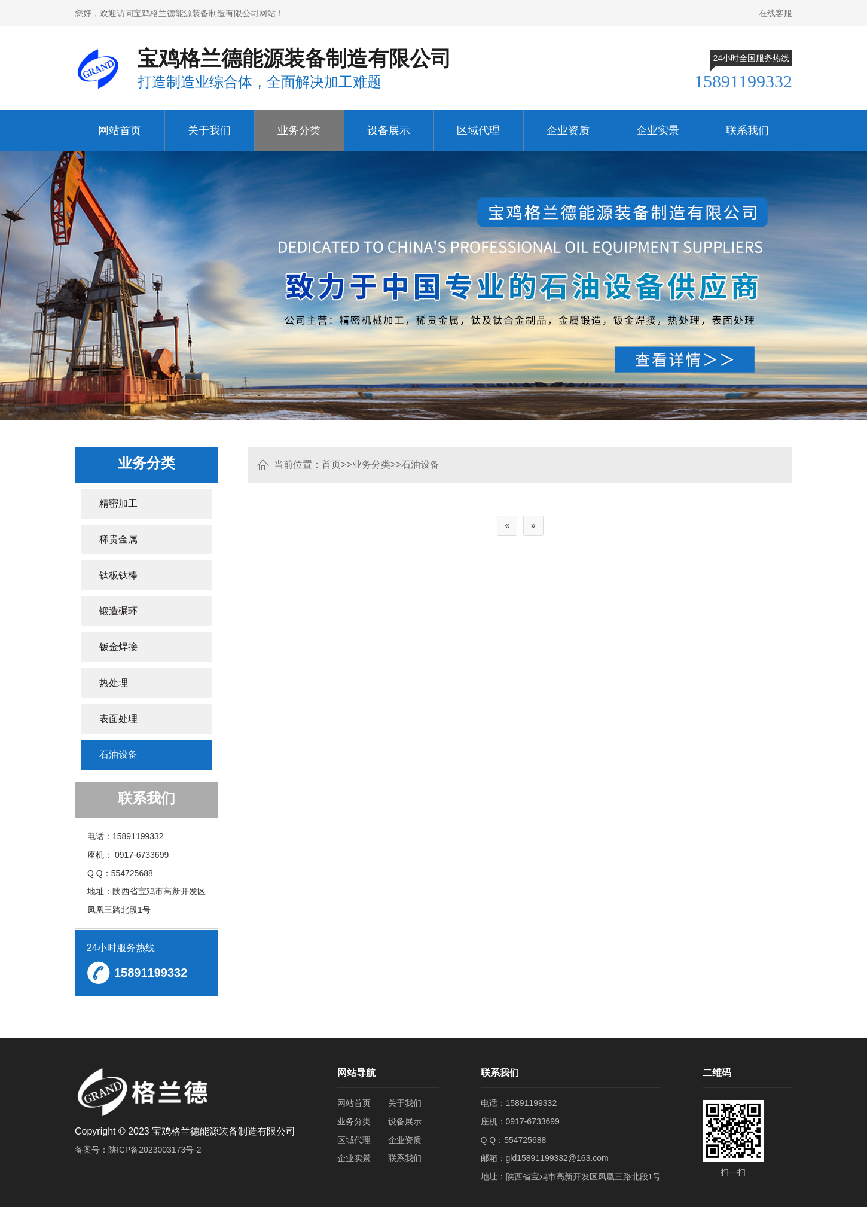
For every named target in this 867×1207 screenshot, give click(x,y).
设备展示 (388, 130)
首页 (331, 464)
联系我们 (747, 130)
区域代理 (478, 130)
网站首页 (119, 130)
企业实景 (657, 130)
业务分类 (298, 130)
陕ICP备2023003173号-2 (155, 1149)
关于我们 (209, 130)
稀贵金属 (118, 539)
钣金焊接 (118, 647)
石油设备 (420, 464)
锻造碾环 (118, 611)
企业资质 (568, 130)
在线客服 (775, 13)
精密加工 (118, 503)
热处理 (113, 683)
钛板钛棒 (118, 575)
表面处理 (118, 719)
